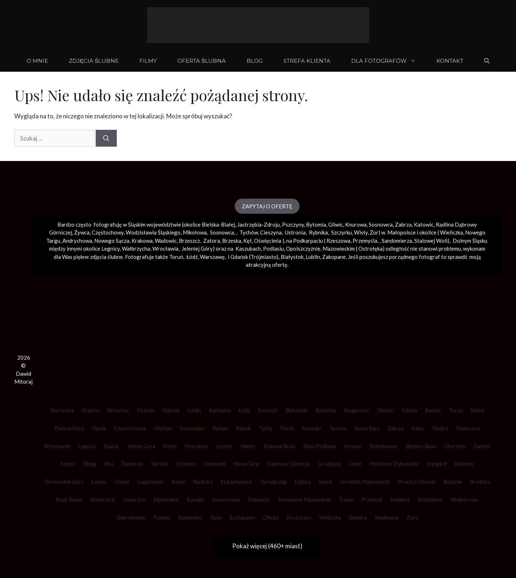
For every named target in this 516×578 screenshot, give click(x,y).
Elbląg (89, 464)
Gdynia (409, 410)
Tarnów (338, 428)
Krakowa (142, 240)
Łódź (244, 410)
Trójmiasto (263, 257)
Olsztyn (163, 428)
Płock (287, 428)
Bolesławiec (384, 446)
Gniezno (464, 464)
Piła (108, 464)
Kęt (247, 240)
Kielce (477, 410)
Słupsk (111, 446)
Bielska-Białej (218, 224)
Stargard (436, 464)
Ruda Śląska (69, 500)
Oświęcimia (267, 240)
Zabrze (395, 428)
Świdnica (400, 500)
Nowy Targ (246, 464)
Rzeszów (325, 410)
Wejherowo (464, 500)
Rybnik (243, 428)
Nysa (215, 518)
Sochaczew (242, 518)
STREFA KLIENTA (306, 60)
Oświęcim (215, 464)
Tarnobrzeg (273, 482)
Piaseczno (468, 428)
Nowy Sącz (366, 428)
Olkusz (271, 518)
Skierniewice (130, 518)
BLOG (255, 60)
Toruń (456, 410)
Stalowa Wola (279, 446)
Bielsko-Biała (421, 446)
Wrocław (118, 410)
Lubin (355, 464)
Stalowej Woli (431, 240)
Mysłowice (166, 500)
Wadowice (387, 518)
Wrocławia (165, 248)
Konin (170, 446)
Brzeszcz (189, 240)
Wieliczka (451, 232)
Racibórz (203, 482)
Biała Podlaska (319, 446)
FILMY (148, 60)
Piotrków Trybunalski (394, 464)
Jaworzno (134, 500)
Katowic (424, 224)
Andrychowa (77, 240)
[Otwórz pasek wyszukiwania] (487, 61)
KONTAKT (449, 60)
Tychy (265, 428)
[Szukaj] (106, 138)
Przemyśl (371, 500)
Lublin (194, 410)
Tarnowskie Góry (63, 482)
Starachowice (236, 482)
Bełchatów (430, 500)
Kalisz (418, 428)
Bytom (220, 428)
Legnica (87, 446)
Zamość (482, 446)
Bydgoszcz (356, 410)
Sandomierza (397, 240)
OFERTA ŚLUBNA (201, 60)
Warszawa (62, 410)
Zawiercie (132, 464)
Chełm (121, 482)
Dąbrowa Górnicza (288, 464)
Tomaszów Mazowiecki (304, 500)
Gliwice (385, 410)
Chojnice (186, 464)
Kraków (91, 410)
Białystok (296, 410)
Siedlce (441, 428)
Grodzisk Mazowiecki (365, 482)
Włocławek (57, 446)
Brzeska (231, 240)
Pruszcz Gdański (416, 482)
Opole (99, 428)
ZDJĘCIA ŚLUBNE (94, 60)
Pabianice (259, 500)
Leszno (224, 446)
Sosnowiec (192, 428)
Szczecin (268, 410)
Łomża (98, 482)
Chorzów (454, 446)
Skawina (358, 518)
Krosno (353, 446)
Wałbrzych (102, 500)
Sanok (326, 482)
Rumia (178, 482)
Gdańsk (171, 410)
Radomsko (190, 518)
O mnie (37, 60)
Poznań (145, 410)
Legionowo (150, 482)
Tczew (346, 500)
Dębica (303, 482)
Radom (433, 410)
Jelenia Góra (141, 446)
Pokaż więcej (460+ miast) (267, 546)
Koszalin (311, 428)
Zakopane (334, 257)
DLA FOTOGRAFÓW (388, 61)
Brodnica (480, 482)
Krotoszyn (299, 518)
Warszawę (212, 257)
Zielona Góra (69, 428)
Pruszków (196, 446)
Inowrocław (226, 500)
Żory (412, 518)
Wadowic (166, 240)
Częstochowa (130, 428)
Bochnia (452, 482)
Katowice (220, 410)
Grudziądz (329, 464)
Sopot (68, 464)
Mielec (248, 446)
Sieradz (159, 464)
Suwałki (195, 500)
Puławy (161, 518)
